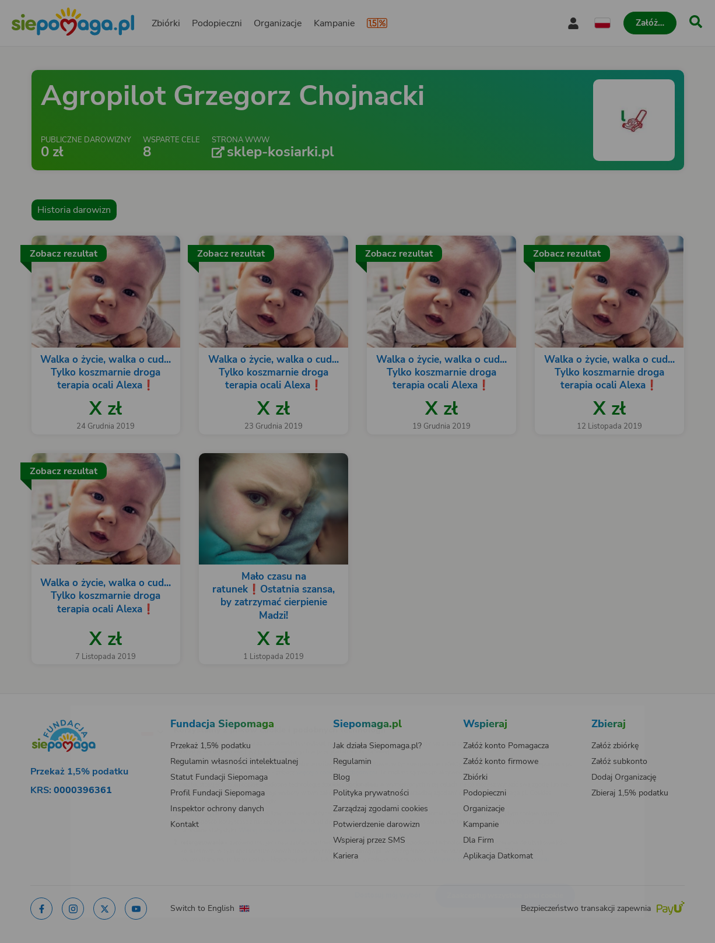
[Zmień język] (101, 712)
